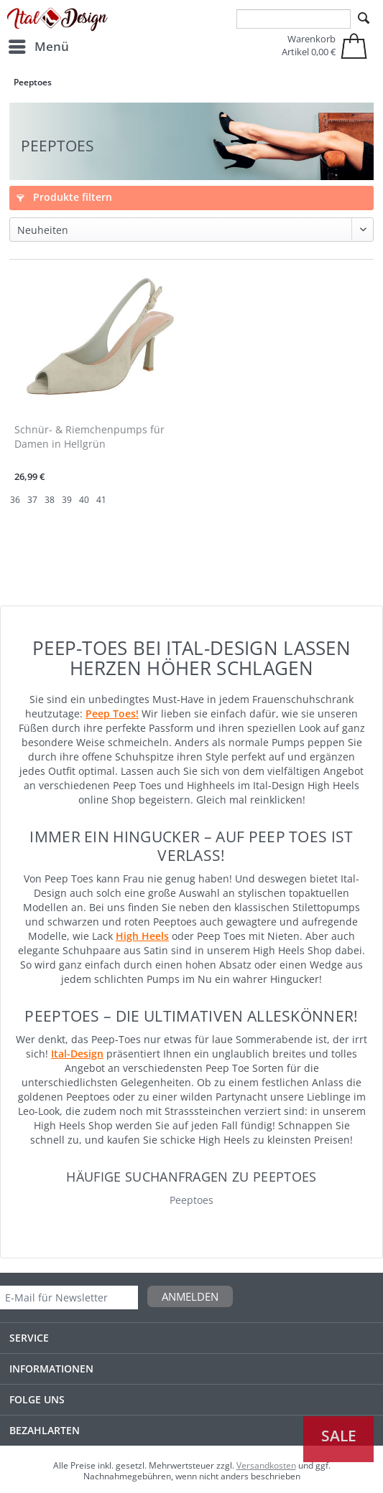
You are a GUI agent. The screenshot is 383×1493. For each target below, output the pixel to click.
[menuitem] (38, 46)
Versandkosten (266, 1465)
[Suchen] (364, 18)
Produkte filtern (64, 197)
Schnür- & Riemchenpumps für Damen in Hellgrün (89, 437)
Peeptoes (191, 1200)
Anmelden (190, 1296)
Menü (39, 45)
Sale (338, 1436)
